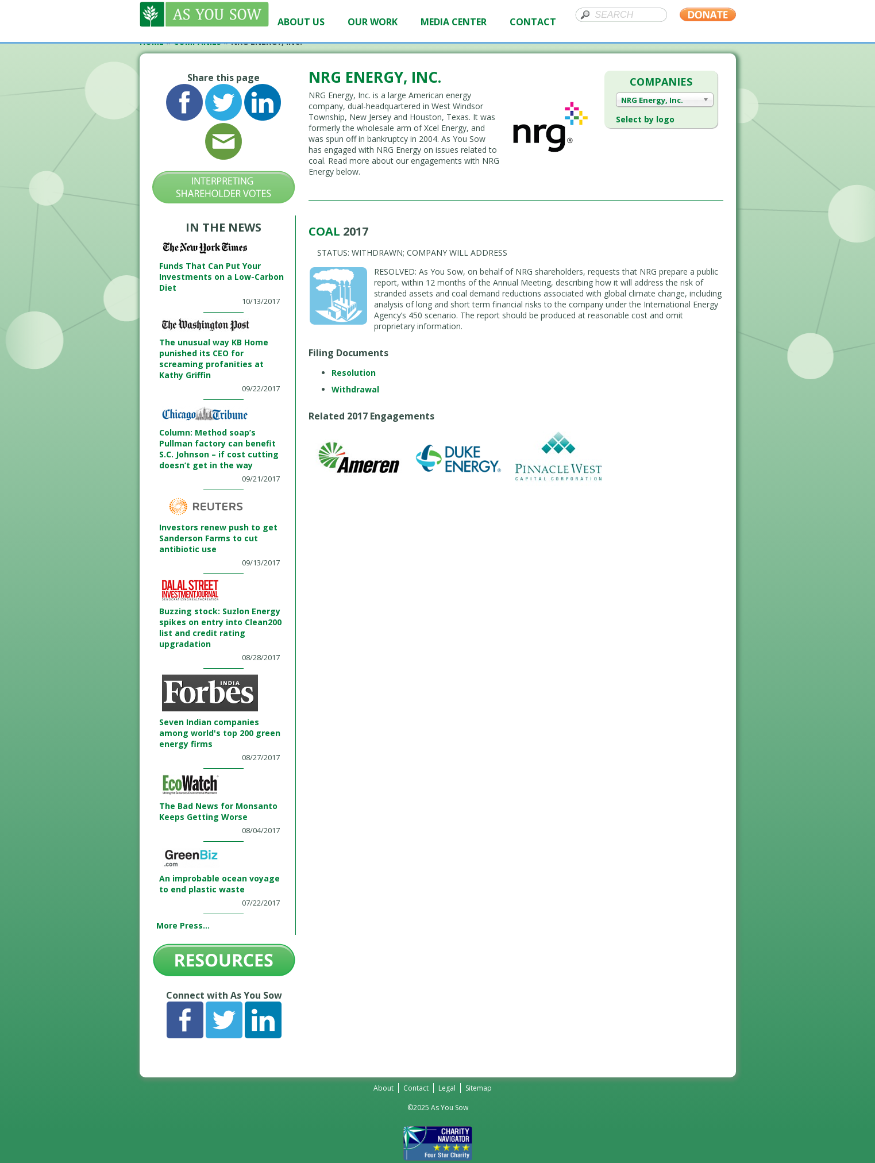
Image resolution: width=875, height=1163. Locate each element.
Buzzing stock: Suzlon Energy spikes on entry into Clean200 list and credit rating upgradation (220, 627)
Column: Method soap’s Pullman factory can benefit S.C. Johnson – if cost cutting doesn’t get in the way (219, 449)
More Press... (183, 925)
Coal (326, 231)
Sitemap (478, 1088)
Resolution (354, 372)
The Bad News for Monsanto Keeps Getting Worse (218, 811)
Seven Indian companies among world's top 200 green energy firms (219, 733)
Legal (447, 1088)
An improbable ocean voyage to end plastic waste (219, 884)
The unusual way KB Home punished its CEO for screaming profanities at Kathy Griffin (213, 358)
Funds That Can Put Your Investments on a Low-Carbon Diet (221, 276)
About (383, 1088)
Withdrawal (355, 389)
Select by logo (645, 119)
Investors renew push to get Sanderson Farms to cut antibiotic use (218, 538)
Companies (661, 81)
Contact (416, 1088)
